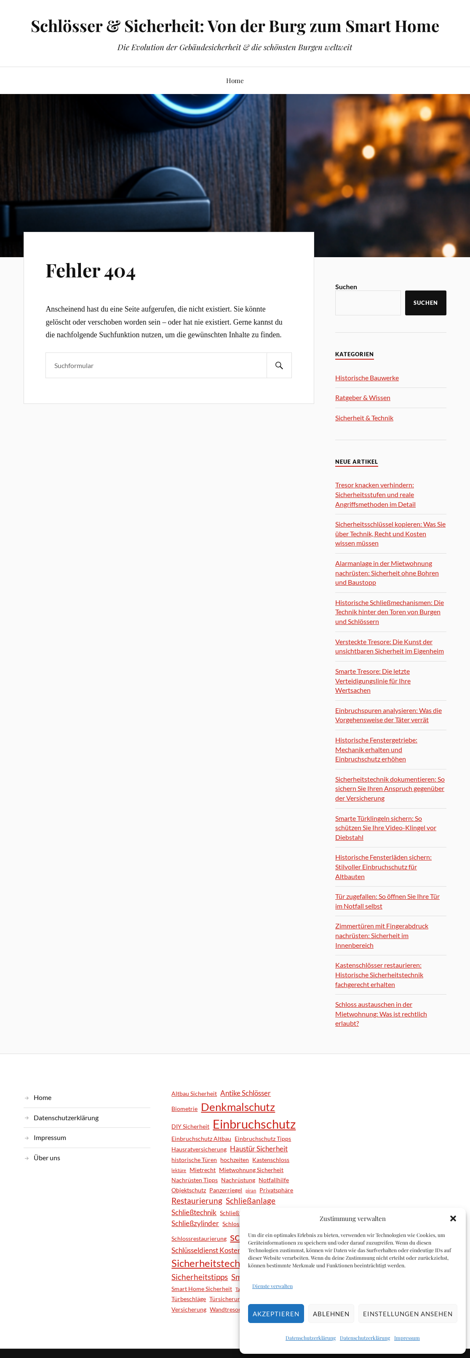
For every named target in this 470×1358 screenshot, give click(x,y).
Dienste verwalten (272, 1286)
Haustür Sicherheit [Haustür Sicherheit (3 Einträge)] (259, 1148)
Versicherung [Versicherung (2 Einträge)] (188, 1309)
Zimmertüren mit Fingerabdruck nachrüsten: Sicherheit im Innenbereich (381, 935)
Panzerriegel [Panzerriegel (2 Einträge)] (225, 1190)
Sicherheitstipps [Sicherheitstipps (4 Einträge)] (199, 1277)
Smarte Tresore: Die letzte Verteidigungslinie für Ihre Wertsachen (373, 680)
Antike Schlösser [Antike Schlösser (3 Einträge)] (245, 1093)
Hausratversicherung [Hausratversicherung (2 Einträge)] (199, 1149)
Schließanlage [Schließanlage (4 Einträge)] (250, 1200)
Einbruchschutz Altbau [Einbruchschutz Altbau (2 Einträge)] (201, 1138)
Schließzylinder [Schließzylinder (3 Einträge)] (195, 1223)
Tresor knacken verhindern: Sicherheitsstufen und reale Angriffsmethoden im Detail (375, 494)
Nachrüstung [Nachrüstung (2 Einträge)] (238, 1179)
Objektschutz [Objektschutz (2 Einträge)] (188, 1190)
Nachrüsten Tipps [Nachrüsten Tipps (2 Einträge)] (194, 1179)
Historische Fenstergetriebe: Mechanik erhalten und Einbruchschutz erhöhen (376, 749)
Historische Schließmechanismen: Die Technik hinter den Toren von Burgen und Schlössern (389, 611)
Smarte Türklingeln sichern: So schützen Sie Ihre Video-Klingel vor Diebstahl (385, 827)
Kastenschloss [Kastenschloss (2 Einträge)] (270, 1159)
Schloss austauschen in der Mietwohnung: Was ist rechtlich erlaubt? (381, 1013)
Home (235, 80)
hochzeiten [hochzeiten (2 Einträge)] (234, 1159)
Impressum (407, 1337)
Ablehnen (331, 1314)
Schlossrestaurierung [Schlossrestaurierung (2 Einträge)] (199, 1238)
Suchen (346, 286)
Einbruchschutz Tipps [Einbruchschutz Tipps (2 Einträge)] (263, 1138)
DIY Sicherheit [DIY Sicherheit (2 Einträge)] (190, 1126)
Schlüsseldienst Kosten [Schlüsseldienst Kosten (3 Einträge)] (206, 1250)
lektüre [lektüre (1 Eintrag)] (178, 1170)
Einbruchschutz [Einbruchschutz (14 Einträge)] (254, 1123)
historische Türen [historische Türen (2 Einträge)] (194, 1159)
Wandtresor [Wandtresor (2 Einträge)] (225, 1309)
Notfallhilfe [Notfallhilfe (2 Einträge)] (274, 1179)
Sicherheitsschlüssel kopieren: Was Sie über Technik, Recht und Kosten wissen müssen (390, 533)
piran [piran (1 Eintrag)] (251, 1190)
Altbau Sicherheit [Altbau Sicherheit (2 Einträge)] (194, 1093)
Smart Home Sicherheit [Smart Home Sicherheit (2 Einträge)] (201, 1288)
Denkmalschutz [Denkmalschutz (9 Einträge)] (238, 1106)
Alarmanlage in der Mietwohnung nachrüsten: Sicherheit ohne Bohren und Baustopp (387, 572)
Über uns (47, 1158)
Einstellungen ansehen (408, 1314)
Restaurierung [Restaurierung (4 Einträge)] (196, 1200)
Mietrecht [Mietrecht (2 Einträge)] (203, 1169)
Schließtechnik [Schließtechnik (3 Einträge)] (193, 1212)
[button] (453, 1218)
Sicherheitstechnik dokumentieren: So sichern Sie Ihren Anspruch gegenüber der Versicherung (390, 788)
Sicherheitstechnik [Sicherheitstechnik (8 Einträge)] (212, 1263)
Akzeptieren (276, 1314)
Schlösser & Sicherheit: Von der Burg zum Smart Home (235, 25)
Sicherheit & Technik (364, 418)
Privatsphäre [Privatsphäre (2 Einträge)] (276, 1190)
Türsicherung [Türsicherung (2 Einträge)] (226, 1298)
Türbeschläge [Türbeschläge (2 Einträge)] (188, 1298)
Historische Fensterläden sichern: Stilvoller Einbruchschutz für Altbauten (383, 866)
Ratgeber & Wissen (362, 397)
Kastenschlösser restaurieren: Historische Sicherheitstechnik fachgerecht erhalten (379, 974)
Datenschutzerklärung (311, 1337)
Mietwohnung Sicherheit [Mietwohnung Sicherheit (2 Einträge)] (251, 1169)
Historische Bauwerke (367, 378)
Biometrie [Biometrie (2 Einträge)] (184, 1108)
